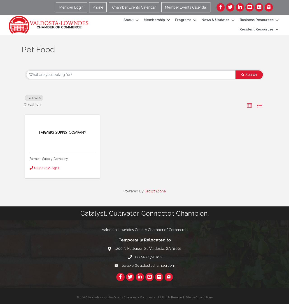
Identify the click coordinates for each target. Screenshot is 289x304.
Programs (183, 20)
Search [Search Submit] (249, 74)
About (128, 20)
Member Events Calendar (186, 7)
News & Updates (215, 20)
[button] (249, 105)
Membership (154, 20)
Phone (98, 7)
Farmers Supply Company (49, 159)
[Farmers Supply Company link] (62, 132)
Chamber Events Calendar (134, 7)
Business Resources (256, 20)
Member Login (71, 7)
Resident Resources (256, 29)
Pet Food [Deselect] (34, 98)
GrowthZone (155, 191)
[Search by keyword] (131, 74)
